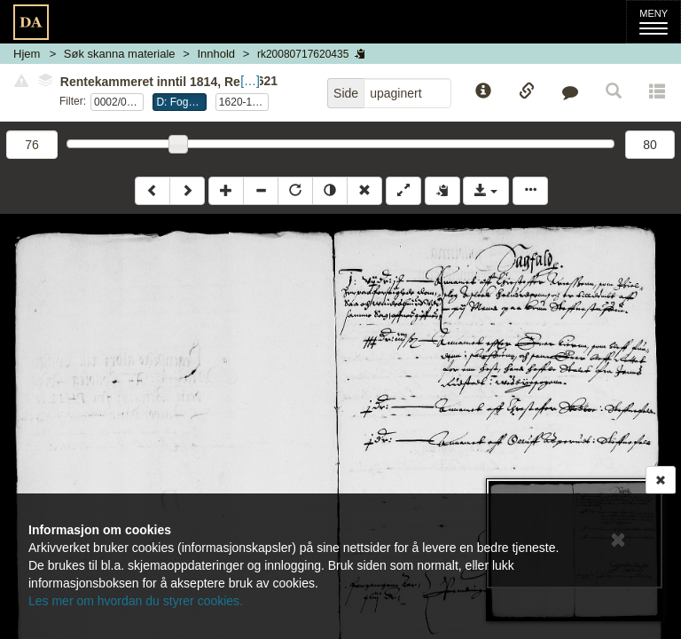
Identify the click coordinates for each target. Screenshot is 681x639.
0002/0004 (119, 102)
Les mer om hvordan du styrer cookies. (135, 601)
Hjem (26, 53)
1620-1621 (244, 102)
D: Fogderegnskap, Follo (181, 102)
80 (650, 145)
